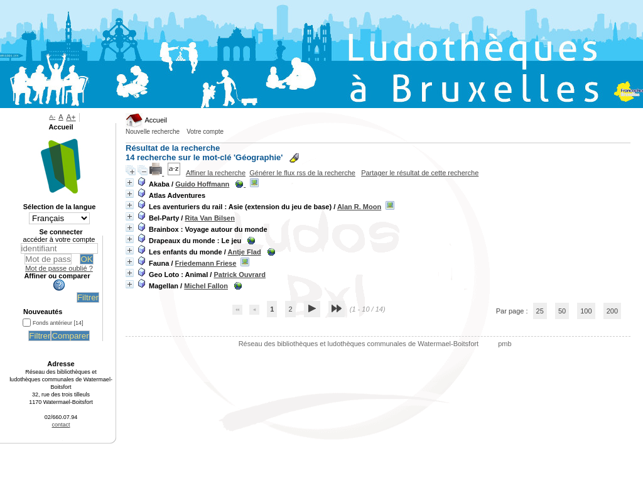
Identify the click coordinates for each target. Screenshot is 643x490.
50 (562, 311)
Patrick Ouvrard (239, 274)
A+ (71, 117)
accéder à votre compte (59, 239)
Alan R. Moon (359, 206)
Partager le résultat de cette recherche (419, 173)
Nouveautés (42, 311)
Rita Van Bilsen (209, 218)
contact (60, 425)
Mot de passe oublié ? (59, 268)
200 (612, 311)
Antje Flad (244, 252)
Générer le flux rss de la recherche (302, 173)
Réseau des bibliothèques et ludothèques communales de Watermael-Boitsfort (359, 343)
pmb (504, 343)
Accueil (146, 120)
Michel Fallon (206, 286)
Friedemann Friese (206, 263)
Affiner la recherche (216, 173)
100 (586, 311)
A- (52, 116)
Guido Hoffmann (202, 184)
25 (540, 311)
